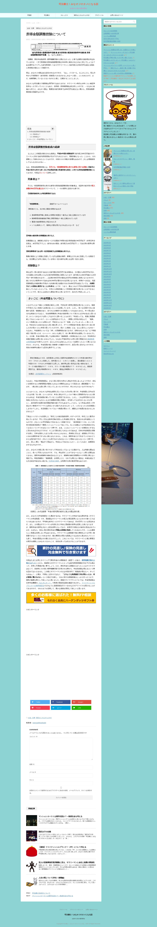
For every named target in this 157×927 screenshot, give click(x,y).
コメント (33, 736)
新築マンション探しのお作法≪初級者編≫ (118, 73)
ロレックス (64, 15)
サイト (31, 780)
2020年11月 (108, 303)
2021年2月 (107, 295)
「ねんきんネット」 (45, 583)
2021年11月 (108, 271)
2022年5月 (107, 256)
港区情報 (107, 216)
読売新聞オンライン (43, 374)
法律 (105, 210)
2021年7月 (107, 282)
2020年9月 (107, 308)
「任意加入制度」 (54, 461)
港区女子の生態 (45, 832)
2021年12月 (108, 269)
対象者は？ (36, 134)
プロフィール (99, 15)
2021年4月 (107, 290)
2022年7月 (107, 250)
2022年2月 (107, 263)
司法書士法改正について (41, 893)
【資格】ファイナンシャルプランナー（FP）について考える (62, 847)
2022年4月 (107, 258)
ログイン (107, 346)
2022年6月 (107, 253)
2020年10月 (108, 305)
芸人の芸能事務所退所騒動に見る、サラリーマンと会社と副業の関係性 (67, 862)
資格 (105, 218)
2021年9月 (107, 277)
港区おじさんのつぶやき (82, 15)
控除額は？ (36, 137)
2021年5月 (107, 287)
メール (32, 772)
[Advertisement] (61, 111)
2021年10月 (108, 274)
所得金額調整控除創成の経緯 (39, 131)
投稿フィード (108, 348)
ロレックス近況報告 (110, 31)
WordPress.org (109, 354)
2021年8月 (107, 279)
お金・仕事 (31, 718)
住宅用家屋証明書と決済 (112, 41)
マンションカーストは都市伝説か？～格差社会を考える (60, 816)
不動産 (29, 15)
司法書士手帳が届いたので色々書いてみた (118, 57)
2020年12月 (108, 300)
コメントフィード (110, 351)
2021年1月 (107, 297)
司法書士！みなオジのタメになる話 (78, 4)
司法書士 (47, 15)
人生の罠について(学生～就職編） (52, 878)
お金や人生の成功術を (78, 918)
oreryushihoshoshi (39, 723)
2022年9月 (107, 245)
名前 (31, 764)
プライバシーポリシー (76, 909)
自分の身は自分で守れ (111, 39)
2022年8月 (107, 248)
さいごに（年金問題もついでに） (41, 139)
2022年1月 (107, 266)
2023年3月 (107, 243)
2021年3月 (107, 292)
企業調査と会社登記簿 (111, 33)
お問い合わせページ (116, 15)
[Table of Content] (52, 128)
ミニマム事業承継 (110, 36)
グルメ (106, 200)
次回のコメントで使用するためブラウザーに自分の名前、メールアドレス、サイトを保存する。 (60, 792)
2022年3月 (107, 261)
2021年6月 (107, 284)
